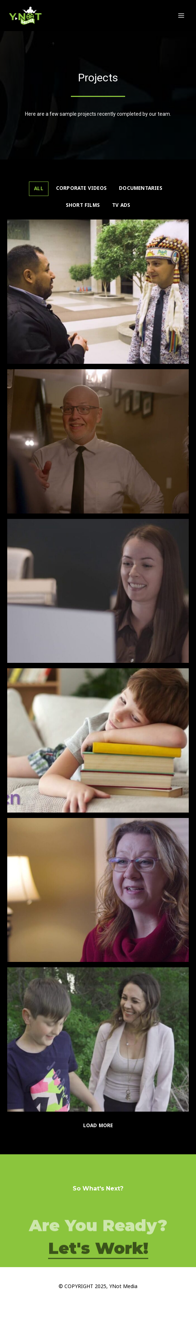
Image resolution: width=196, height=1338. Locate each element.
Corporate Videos (81, 188)
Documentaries (140, 188)
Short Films (83, 205)
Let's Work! (98, 1262)
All (38, 188)
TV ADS (121, 205)
